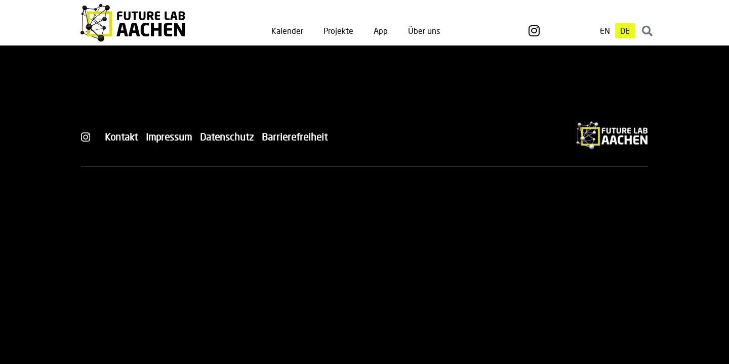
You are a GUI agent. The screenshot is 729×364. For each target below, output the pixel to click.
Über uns (424, 30)
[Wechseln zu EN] (605, 30)
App (381, 30)
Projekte (338, 30)
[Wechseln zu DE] (625, 30)
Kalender (287, 30)
